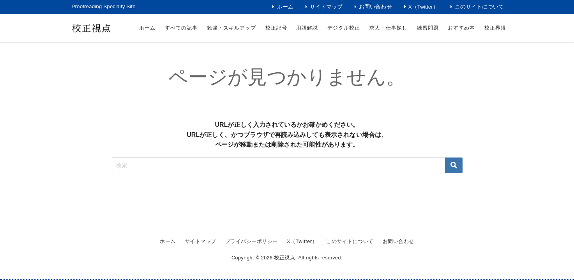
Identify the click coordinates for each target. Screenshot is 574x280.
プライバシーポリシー (247, 242)
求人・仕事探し (388, 28)
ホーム (285, 7)
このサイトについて (479, 7)
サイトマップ (326, 7)
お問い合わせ (375, 7)
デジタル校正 (343, 28)
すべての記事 (181, 28)
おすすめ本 (461, 28)
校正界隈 (495, 28)
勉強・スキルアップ (231, 28)
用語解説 (307, 28)
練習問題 (428, 28)
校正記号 (276, 28)
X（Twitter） (423, 7)
